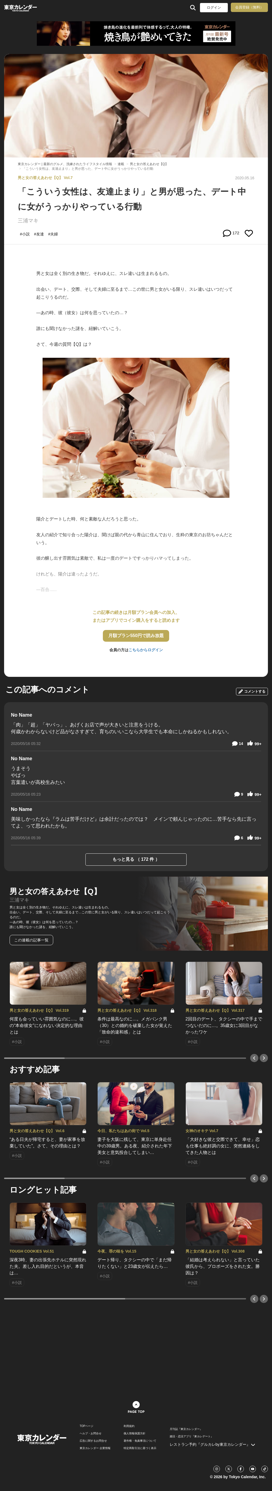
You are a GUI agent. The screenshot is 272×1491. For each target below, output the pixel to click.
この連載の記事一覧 (31, 940)
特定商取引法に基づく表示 (140, 1448)
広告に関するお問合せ (93, 1441)
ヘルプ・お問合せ (90, 1433)
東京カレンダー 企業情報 (95, 1448)
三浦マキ (28, 220)
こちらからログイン (145, 650)
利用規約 (129, 1426)
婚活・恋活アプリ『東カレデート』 (191, 1436)
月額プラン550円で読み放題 (136, 635)
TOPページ (86, 1426)
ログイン (214, 7)
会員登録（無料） (249, 7)
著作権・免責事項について (140, 1441)
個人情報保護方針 (134, 1433)
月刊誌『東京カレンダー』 (186, 1429)
